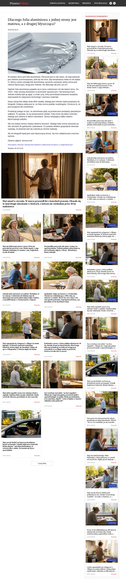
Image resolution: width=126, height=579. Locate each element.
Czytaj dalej (42, 463)
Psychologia (100, 3)
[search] (114, 3)
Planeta (19, 3)
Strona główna (57, 3)
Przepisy (86, 3)
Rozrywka (74, 3)
